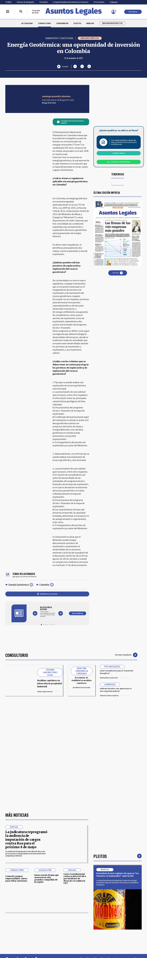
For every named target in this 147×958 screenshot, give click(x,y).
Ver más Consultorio (126, 655)
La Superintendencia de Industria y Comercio (70, 2)
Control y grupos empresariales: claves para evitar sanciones (16, 878)
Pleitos (100, 856)
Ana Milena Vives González (81, 688)
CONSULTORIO (44, 23)
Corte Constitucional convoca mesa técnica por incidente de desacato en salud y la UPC (74, 878)
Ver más (118, 272)
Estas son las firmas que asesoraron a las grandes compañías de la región (46, 878)
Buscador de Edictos (112, 23)
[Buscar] (21, 12)
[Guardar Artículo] (62, 66)
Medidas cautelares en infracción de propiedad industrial (49, 683)
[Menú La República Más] (7, 12)
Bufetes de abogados (25, 2)
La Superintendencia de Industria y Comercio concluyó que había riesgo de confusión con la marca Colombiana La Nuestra (117, 882)
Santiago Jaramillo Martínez (56, 96)
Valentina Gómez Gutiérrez (115, 696)
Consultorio (16, 655)
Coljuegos (114, 2)
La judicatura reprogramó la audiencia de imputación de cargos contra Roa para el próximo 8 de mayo (26, 839)
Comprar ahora (118, 153)
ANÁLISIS (90, 23)
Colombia (44, 584)
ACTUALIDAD (27, 23)
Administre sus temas (47, 594)
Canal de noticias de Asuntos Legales (70, 122)
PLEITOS (77, 23)
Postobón (44, 2)
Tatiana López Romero (48, 692)
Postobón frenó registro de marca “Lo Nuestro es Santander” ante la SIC (117, 874)
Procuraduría (99, 2)
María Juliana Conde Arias (115, 678)
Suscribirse (132, 12)
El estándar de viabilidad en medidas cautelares (81, 680)
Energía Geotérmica (18, 584)
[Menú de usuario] (113, 11)
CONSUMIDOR (62, 23)
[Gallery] (47, 612)
